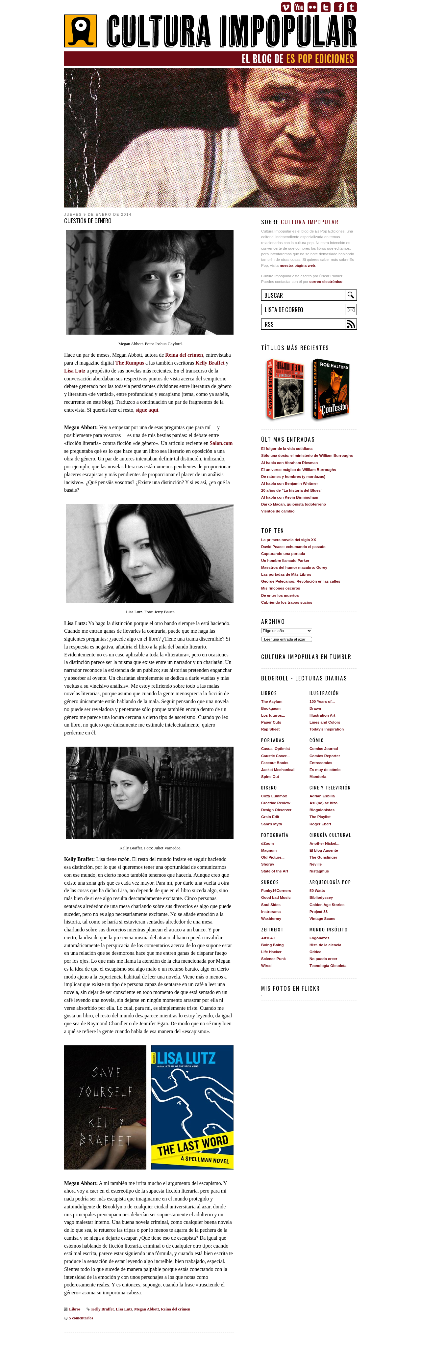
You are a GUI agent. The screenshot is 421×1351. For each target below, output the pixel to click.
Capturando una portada (283, 554)
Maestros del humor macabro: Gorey (294, 567)
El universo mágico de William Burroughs (298, 470)
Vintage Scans (322, 919)
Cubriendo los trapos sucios (286, 602)
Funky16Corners (276, 891)
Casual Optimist (275, 749)
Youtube (299, 7)
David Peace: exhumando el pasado (293, 547)
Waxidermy (271, 919)
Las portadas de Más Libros (286, 574)
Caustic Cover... (275, 756)
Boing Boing (272, 945)
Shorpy (267, 864)
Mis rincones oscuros (280, 588)
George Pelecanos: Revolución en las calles (300, 581)
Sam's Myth (271, 824)
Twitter (326, 7)
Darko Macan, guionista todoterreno (293, 504)
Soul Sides (271, 905)
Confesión (333, 389)
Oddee (315, 952)
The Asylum (272, 701)
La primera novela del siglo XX (288, 540)
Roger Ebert (320, 824)
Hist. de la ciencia (325, 945)
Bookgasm (271, 708)
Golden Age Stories (327, 905)
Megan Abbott (146, 1309)
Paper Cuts (271, 722)
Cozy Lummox (274, 796)
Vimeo (286, 7)
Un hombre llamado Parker (285, 561)
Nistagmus (319, 871)
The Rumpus (129, 363)
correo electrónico (326, 282)
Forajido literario (285, 389)
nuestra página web (297, 265)
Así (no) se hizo (323, 803)
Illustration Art (322, 715)
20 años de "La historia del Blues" (291, 490)
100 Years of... (322, 701)
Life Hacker (271, 952)
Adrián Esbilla (322, 796)
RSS (269, 324)
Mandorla (318, 777)
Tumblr (352, 7)
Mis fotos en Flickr (290, 988)
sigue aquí (147, 410)
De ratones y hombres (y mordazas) (293, 477)
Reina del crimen (184, 355)
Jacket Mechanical (277, 770)
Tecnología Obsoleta (328, 966)
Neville (316, 864)
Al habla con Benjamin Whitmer (289, 483)
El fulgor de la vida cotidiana (286, 449)
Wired (266, 966)
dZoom (267, 843)
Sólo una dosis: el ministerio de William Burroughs (307, 455)
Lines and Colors (325, 722)
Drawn (315, 708)
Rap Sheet (270, 729)
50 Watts (317, 891)
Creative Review (275, 803)
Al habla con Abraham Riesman (289, 463)
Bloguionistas (322, 810)
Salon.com (221, 443)
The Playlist (320, 817)
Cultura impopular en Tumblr (306, 656)
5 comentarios (81, 1318)
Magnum (269, 850)
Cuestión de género (87, 220)
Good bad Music (276, 897)
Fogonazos (320, 938)
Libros (74, 1309)
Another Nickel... (324, 843)
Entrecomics (321, 763)
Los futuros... (273, 715)
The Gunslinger (323, 857)
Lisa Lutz (75, 370)
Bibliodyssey (321, 897)
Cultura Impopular (210, 31)
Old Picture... (273, 857)
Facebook (339, 7)
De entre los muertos (280, 595)
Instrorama (271, 912)
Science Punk (273, 959)
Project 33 (319, 912)
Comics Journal (324, 749)
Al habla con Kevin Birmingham (289, 497)
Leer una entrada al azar (284, 639)
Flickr (312, 7)
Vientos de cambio (278, 511)
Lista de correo (284, 309)
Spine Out (270, 777)
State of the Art (274, 871)
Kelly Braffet (209, 363)
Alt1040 (268, 938)
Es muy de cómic (325, 770)
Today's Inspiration (327, 729)
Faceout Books (274, 763)
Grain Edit (270, 817)
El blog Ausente (324, 850)
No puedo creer (323, 959)
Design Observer (276, 810)
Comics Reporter (325, 756)
